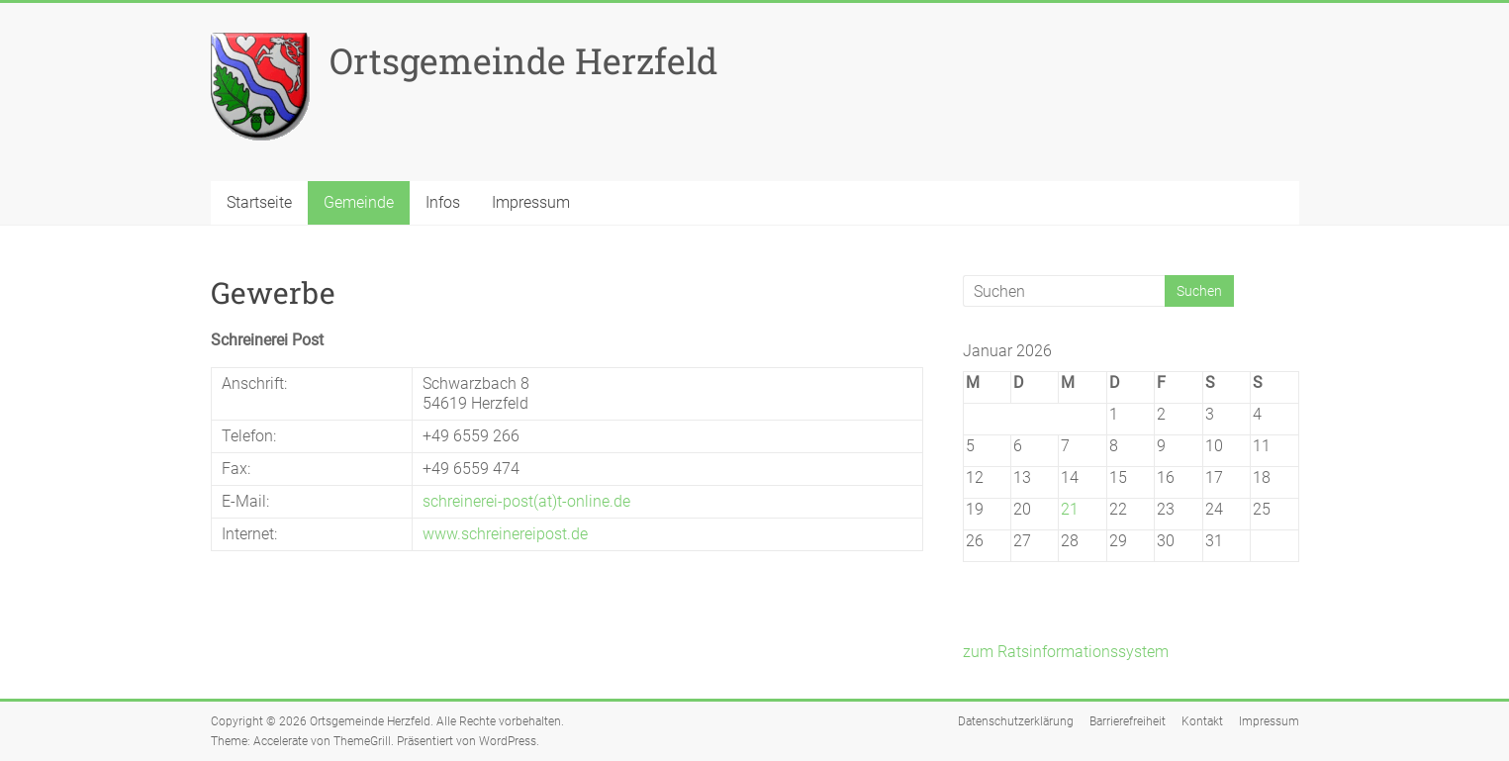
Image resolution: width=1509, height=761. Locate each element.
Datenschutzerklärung (1016, 721)
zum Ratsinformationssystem (1066, 651)
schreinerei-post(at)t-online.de (526, 501)
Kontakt (1202, 721)
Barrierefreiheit (1127, 721)
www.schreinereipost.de (505, 533)
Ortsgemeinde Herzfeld (523, 60)
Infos (442, 202)
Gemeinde (359, 202)
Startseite (259, 202)
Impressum (531, 202)
